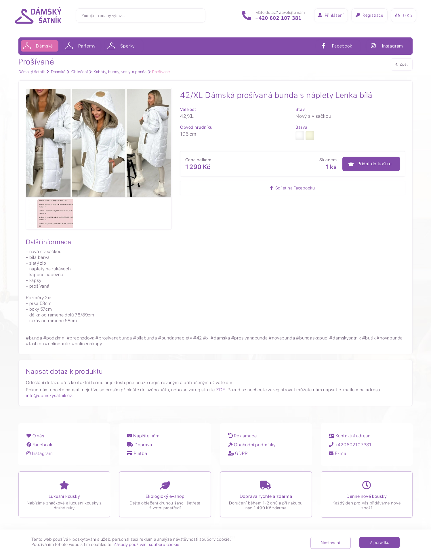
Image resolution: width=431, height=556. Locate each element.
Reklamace (244, 438)
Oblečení (79, 71)
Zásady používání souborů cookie (147, 544)
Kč (399, 17)
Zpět (401, 66)
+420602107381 (352, 446)
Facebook (40, 446)
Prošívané (161, 71)
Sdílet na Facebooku (274, 189)
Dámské (58, 71)
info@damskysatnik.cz (49, 396)
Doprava (141, 446)
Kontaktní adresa (352, 438)
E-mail (341, 455)
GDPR (239, 455)
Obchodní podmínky (253, 446)
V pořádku (379, 542)
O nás (36, 438)
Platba (138, 455)
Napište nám (145, 438)
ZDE (220, 390)
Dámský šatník (31, 71)
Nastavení (330, 542)
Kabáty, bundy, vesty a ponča (120, 71)
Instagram (40, 455)
